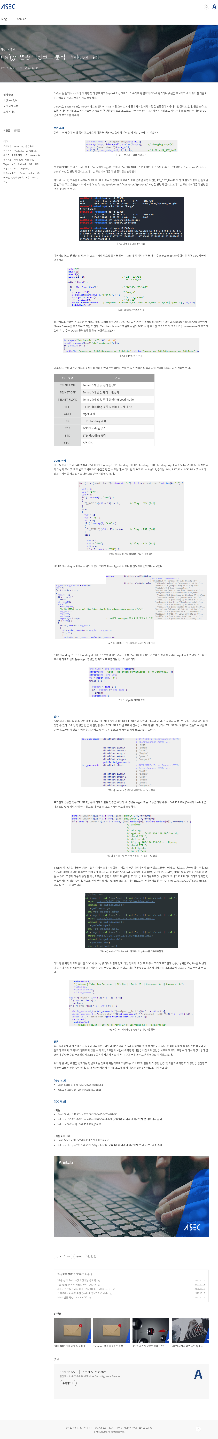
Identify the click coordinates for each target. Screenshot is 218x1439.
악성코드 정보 (65, 1274)
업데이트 (7, 159)
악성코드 (7, 168)
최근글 (6, 130)
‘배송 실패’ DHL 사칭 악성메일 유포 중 (76, 1280)
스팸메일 (7, 146)
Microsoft (35, 155)
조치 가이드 (9, 111)
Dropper (24, 168)
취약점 (6, 155)
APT (16, 168)
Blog (4, 19)
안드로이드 (19, 150)
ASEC (34, 177)
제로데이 (29, 159)
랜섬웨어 (7, 150)
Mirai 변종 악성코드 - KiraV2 (72, 1297)
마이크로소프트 (10, 173)
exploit (31, 173)
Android (22, 164)
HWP (30, 164)
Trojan (6, 164)
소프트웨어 (17, 155)
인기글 (17, 130)
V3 (38, 173)
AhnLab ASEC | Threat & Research (83, 1372)
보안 (14, 164)
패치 (37, 164)
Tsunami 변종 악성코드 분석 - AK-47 (76, 1284)
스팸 (26, 155)
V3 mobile (31, 150)
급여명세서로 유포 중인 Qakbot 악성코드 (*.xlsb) (82, 1293)
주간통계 (30, 146)
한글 (5, 181)
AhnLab (21, 19)
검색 (206, 6)
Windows (18, 159)
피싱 (28, 177)
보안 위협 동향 (10, 106)
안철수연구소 (17, 177)
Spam (23, 173)
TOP (198, 1429)
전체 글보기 (9, 94)
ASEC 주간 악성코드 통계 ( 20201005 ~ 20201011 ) (84, 1289)
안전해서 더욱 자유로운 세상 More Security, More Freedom (91, 1376)
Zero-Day (19, 146)
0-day (6, 177)
